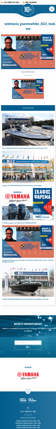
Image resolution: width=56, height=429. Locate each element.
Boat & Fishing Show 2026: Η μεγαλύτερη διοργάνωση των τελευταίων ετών (24, 148)
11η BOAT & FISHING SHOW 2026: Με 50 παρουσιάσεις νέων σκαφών (22, 185)
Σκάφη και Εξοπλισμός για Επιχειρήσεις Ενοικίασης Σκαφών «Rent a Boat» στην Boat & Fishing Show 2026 (28, 261)
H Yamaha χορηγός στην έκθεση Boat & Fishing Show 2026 (19, 223)
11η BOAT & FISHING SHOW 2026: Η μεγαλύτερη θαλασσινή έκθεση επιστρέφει (25, 299)
